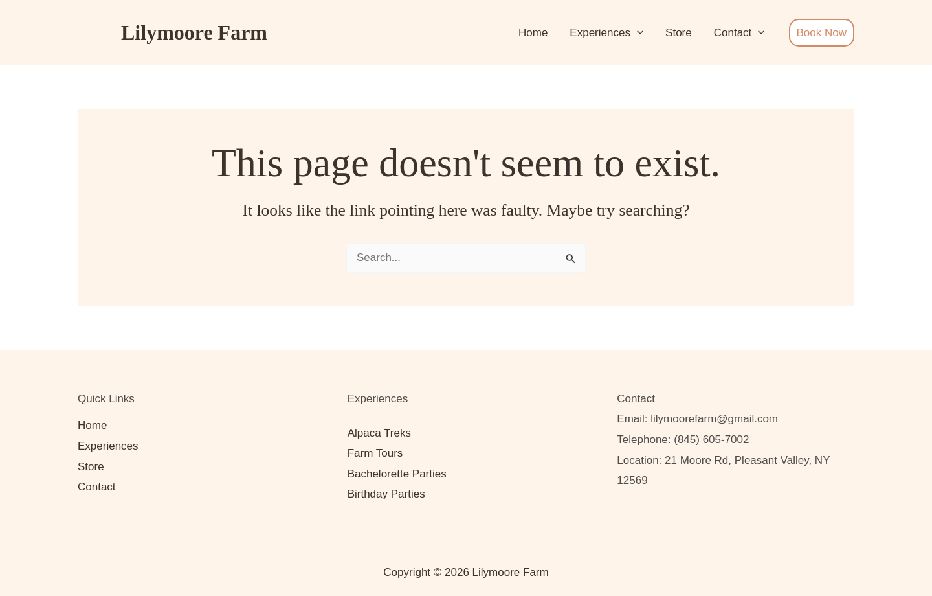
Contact (739, 33)
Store (678, 33)
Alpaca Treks (379, 433)
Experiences (606, 33)
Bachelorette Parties (397, 474)
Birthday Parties (386, 494)
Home (533, 33)
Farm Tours (375, 453)
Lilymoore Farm (194, 32)
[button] (636, 33)
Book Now (822, 33)
